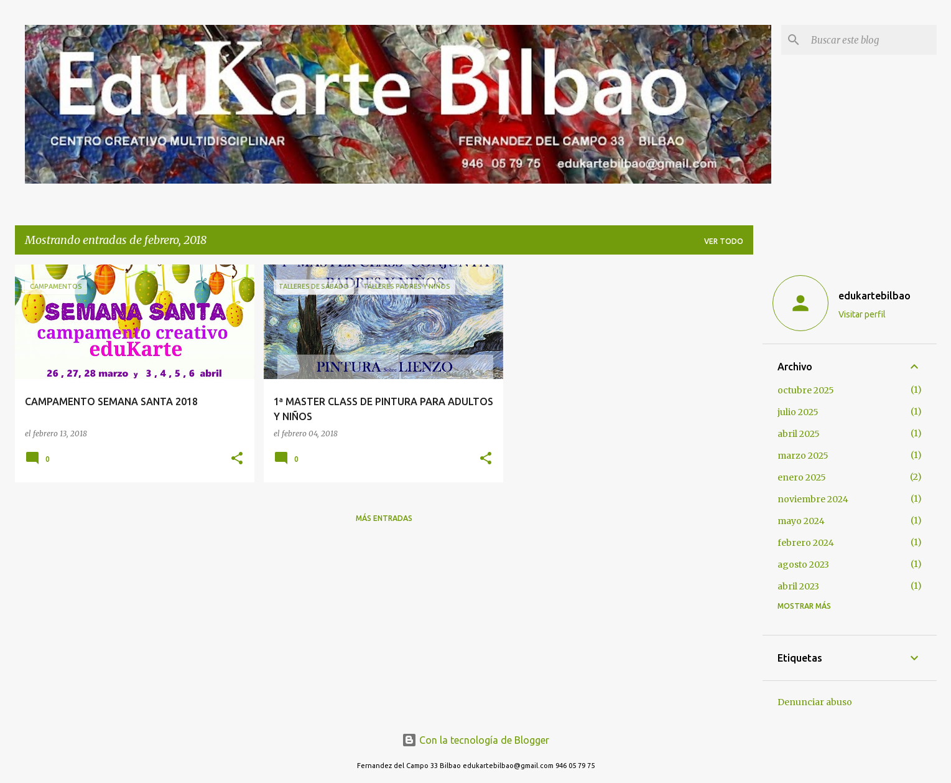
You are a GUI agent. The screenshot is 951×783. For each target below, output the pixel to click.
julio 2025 (798, 412)
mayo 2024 (801, 521)
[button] (237, 459)
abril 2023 (798, 586)
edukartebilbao (874, 295)
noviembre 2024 (812, 499)
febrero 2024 (805, 542)
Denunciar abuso (814, 702)
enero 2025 (801, 477)
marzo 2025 (802, 455)
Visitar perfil (862, 314)
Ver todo (723, 241)
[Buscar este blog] (871, 40)
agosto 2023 (803, 564)
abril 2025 (798, 433)
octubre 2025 (805, 390)
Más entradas (384, 518)
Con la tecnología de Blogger (475, 740)
